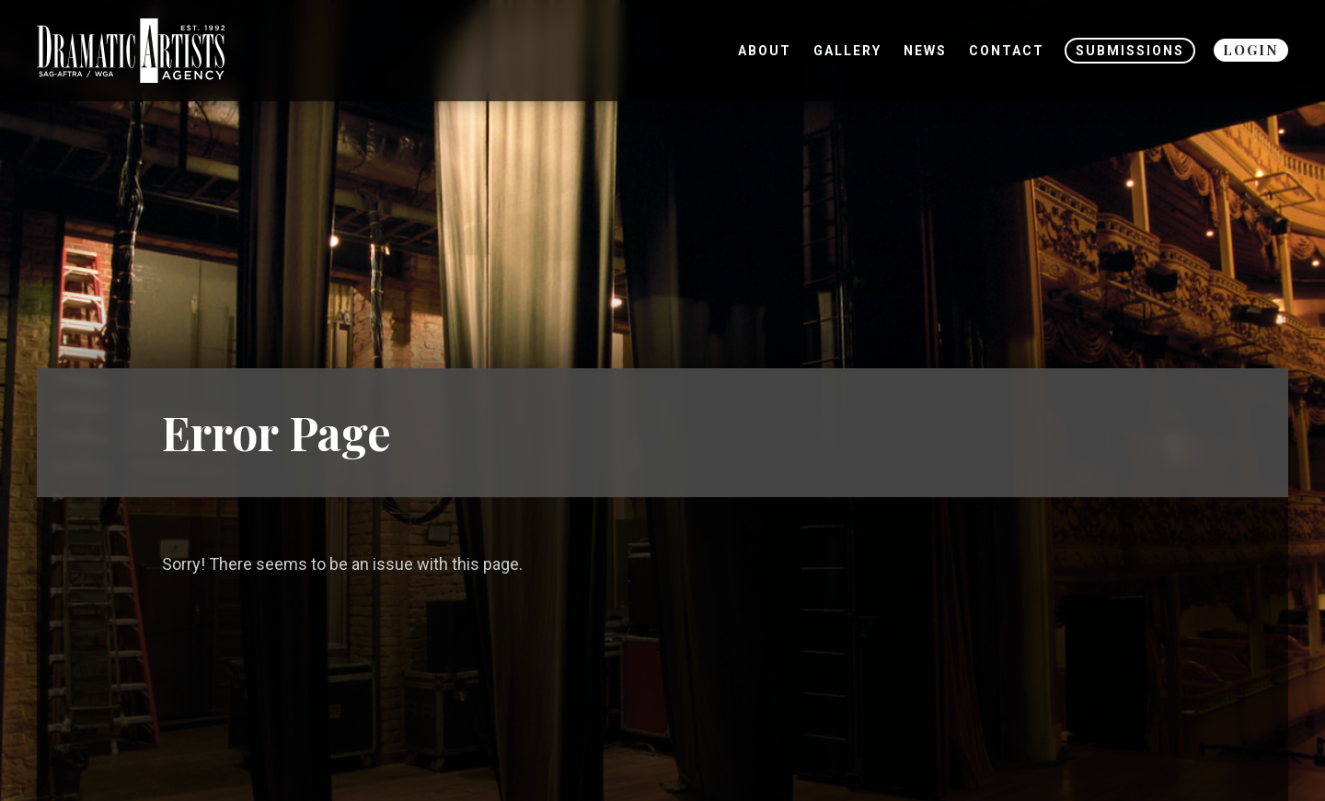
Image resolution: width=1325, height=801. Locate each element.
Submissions (1130, 50)
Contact (1006, 50)
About (764, 50)
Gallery (847, 50)
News (925, 50)
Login (1251, 50)
